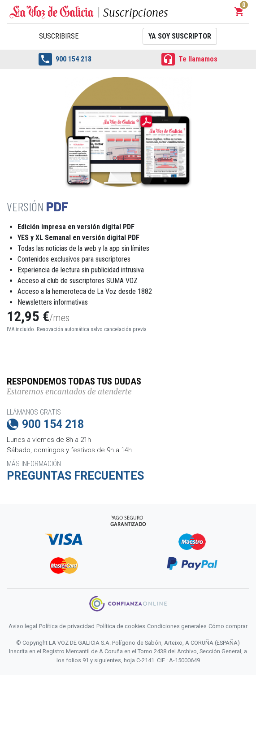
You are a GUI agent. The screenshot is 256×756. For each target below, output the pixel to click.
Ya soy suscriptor (179, 36)
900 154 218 (65, 59)
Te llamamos (189, 59)
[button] (239, 11)
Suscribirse (58, 36)
